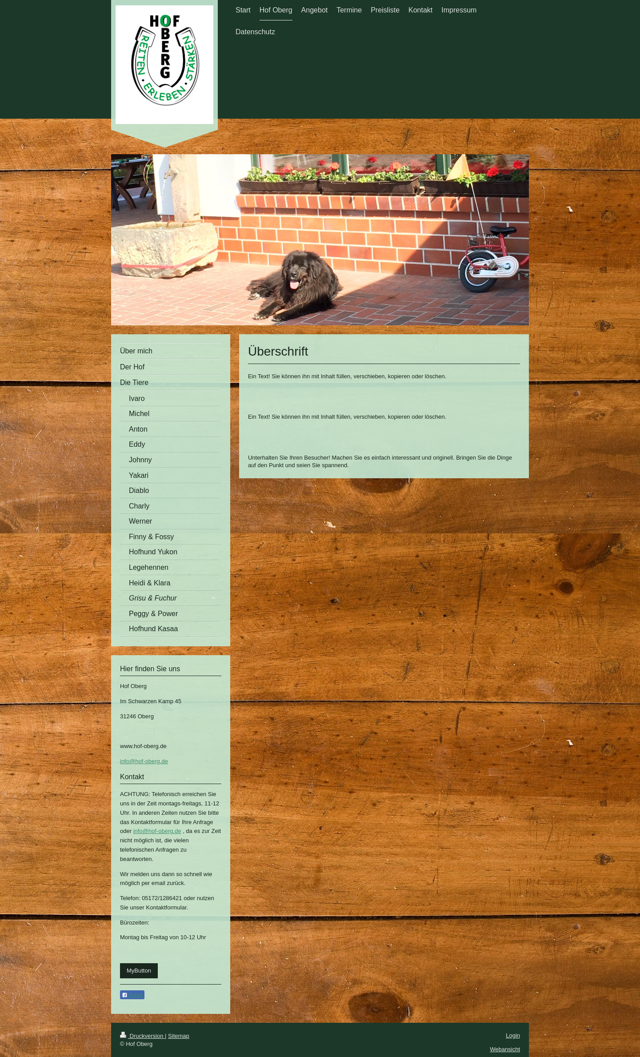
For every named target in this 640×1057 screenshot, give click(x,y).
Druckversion (142, 1036)
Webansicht (505, 1049)
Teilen (132, 995)
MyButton (139, 970)
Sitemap (178, 1036)
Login (513, 1035)
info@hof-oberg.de (144, 761)
